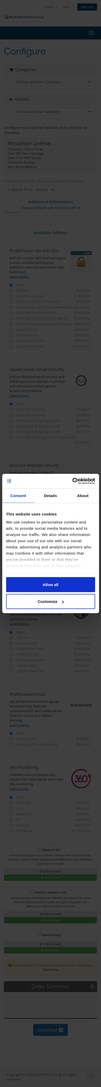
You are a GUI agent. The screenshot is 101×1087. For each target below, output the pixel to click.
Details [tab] (50, 495)
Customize (51, 601)
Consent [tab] (18, 495)
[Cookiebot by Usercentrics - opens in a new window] (72, 481)
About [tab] (82, 495)
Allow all (50, 584)
